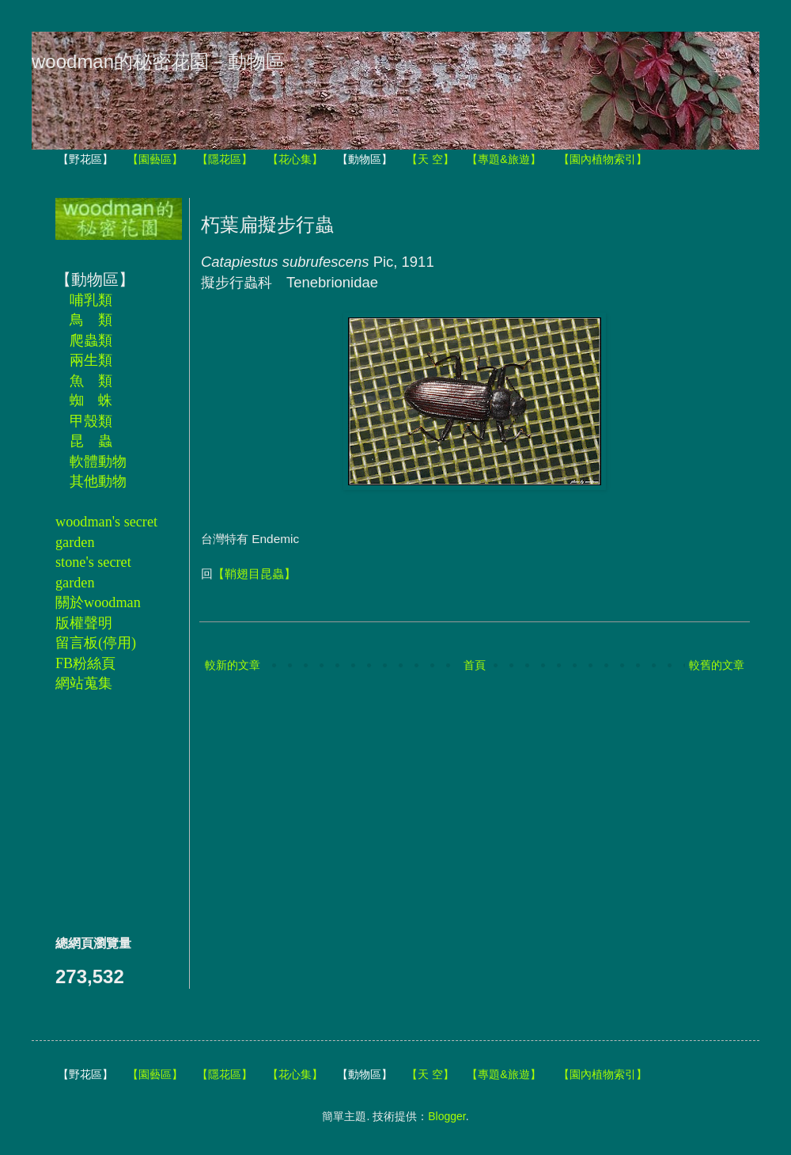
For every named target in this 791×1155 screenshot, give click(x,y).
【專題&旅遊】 (503, 159)
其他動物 (98, 481)
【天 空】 (430, 159)
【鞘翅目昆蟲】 (254, 573)
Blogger (446, 1116)
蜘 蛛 (91, 400)
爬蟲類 (91, 340)
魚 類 (91, 381)
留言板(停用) (95, 643)
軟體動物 (98, 461)
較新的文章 (232, 665)
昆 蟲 (91, 441)
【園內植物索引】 (602, 159)
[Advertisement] (102, 813)
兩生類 (91, 360)
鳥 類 (91, 320)
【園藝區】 (155, 159)
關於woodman (98, 602)
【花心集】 (295, 159)
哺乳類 (91, 300)
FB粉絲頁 (85, 663)
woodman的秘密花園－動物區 (158, 61)
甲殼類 (91, 421)
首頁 (475, 665)
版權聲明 (83, 623)
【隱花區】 (224, 159)
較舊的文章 (716, 665)
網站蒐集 (83, 683)
